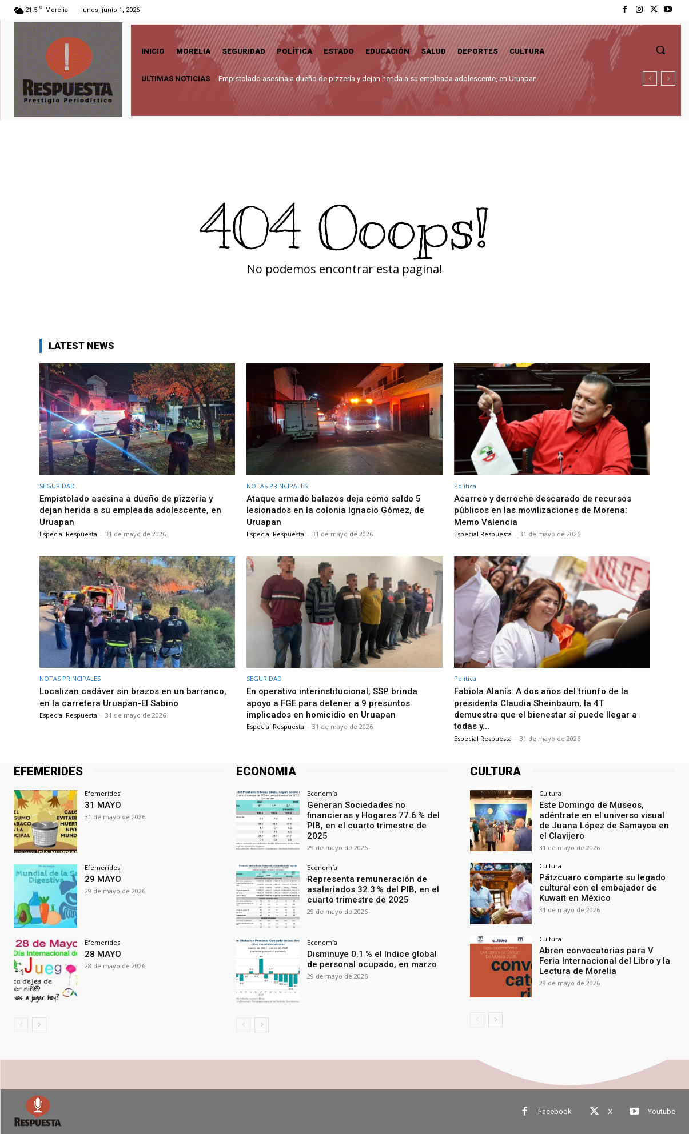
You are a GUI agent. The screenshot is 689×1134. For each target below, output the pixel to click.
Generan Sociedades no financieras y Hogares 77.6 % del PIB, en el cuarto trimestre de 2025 (377, 814)
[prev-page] (21, 1024)
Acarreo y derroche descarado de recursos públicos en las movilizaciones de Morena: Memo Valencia (548, 509)
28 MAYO (101, 953)
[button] (660, 50)
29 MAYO (101, 878)
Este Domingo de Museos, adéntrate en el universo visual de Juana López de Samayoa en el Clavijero (607, 814)
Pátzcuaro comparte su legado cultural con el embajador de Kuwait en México (606, 886)
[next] (668, 78)
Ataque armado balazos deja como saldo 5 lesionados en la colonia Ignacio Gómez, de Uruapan (340, 509)
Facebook (555, 1111)
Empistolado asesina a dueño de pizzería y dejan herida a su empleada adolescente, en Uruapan (377, 78)
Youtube (661, 1111)
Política (465, 486)
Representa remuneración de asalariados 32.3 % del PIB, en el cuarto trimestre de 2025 (367, 888)
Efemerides (102, 793)
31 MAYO (101, 804)
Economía (322, 793)
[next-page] (39, 1024)
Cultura (550, 793)
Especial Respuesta (68, 534)
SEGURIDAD (57, 486)
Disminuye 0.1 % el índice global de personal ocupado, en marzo (373, 958)
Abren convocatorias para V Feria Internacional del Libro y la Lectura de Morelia (603, 959)
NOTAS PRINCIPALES (277, 486)
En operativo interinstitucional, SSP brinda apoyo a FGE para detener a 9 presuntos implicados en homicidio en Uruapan (337, 702)
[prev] (650, 78)
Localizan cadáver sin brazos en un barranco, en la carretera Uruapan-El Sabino (136, 696)
